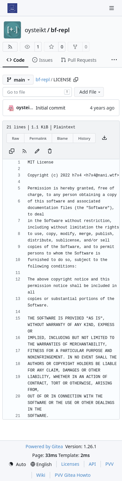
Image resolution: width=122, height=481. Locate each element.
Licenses (70, 464)
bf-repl (60, 30)
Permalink (38, 138)
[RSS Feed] (10, 47)
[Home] (12, 8)
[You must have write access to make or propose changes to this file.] (50, 151)
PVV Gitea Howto (72, 475)
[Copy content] (12, 151)
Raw (15, 138)
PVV (109, 464)
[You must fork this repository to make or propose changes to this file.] (37, 151)
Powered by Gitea (44, 446)
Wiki (41, 475)
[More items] (114, 60)
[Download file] (104, 138)
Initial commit (50, 108)
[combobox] (37, 92)
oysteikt (35, 30)
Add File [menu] (90, 92)
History (84, 138)
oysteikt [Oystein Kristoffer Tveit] (25, 107)
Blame (62, 138)
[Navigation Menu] (112, 8)
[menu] (17, 464)
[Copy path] (76, 79)
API (92, 464)
